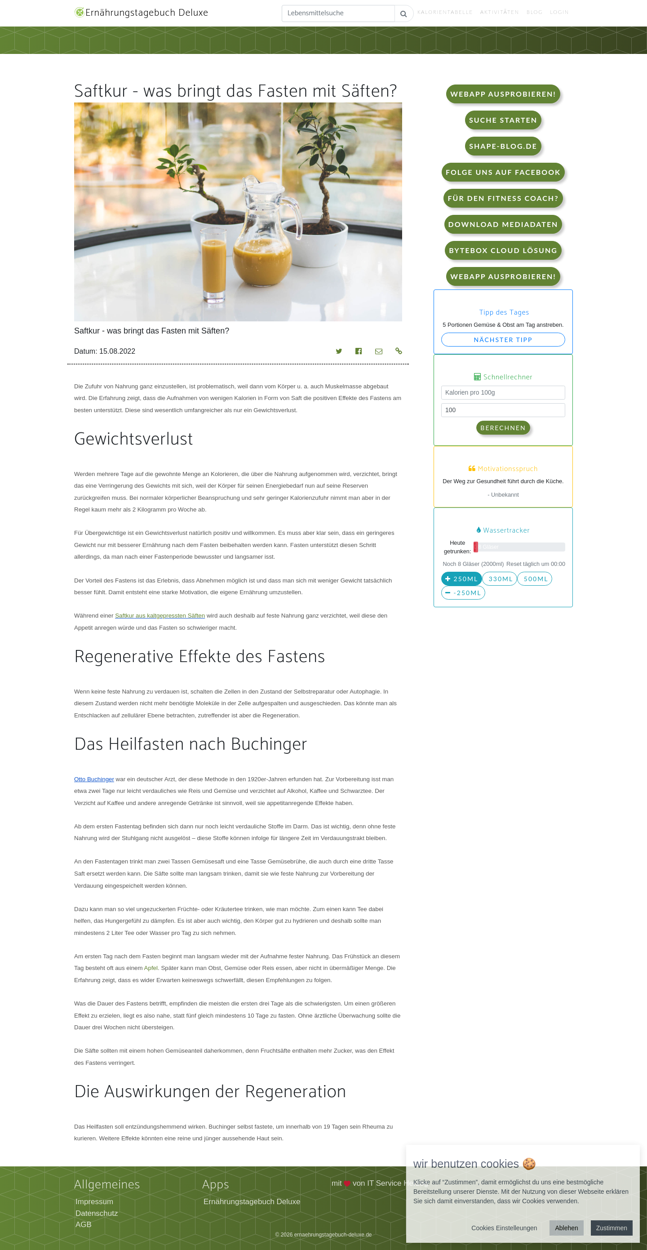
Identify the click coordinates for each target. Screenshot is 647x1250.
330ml (499, 579)
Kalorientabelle (445, 12)
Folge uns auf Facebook (503, 172)
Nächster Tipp (503, 339)
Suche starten (503, 120)
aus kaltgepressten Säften (169, 615)
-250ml (463, 592)
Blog (535, 12)
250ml (461, 579)
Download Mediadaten (503, 224)
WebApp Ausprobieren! (503, 93)
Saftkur (124, 615)
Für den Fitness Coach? (503, 198)
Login (559, 12)
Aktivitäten (499, 12)
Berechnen (503, 427)
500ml (534, 579)
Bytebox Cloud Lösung (503, 250)
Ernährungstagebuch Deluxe (141, 13)
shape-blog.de (503, 146)
